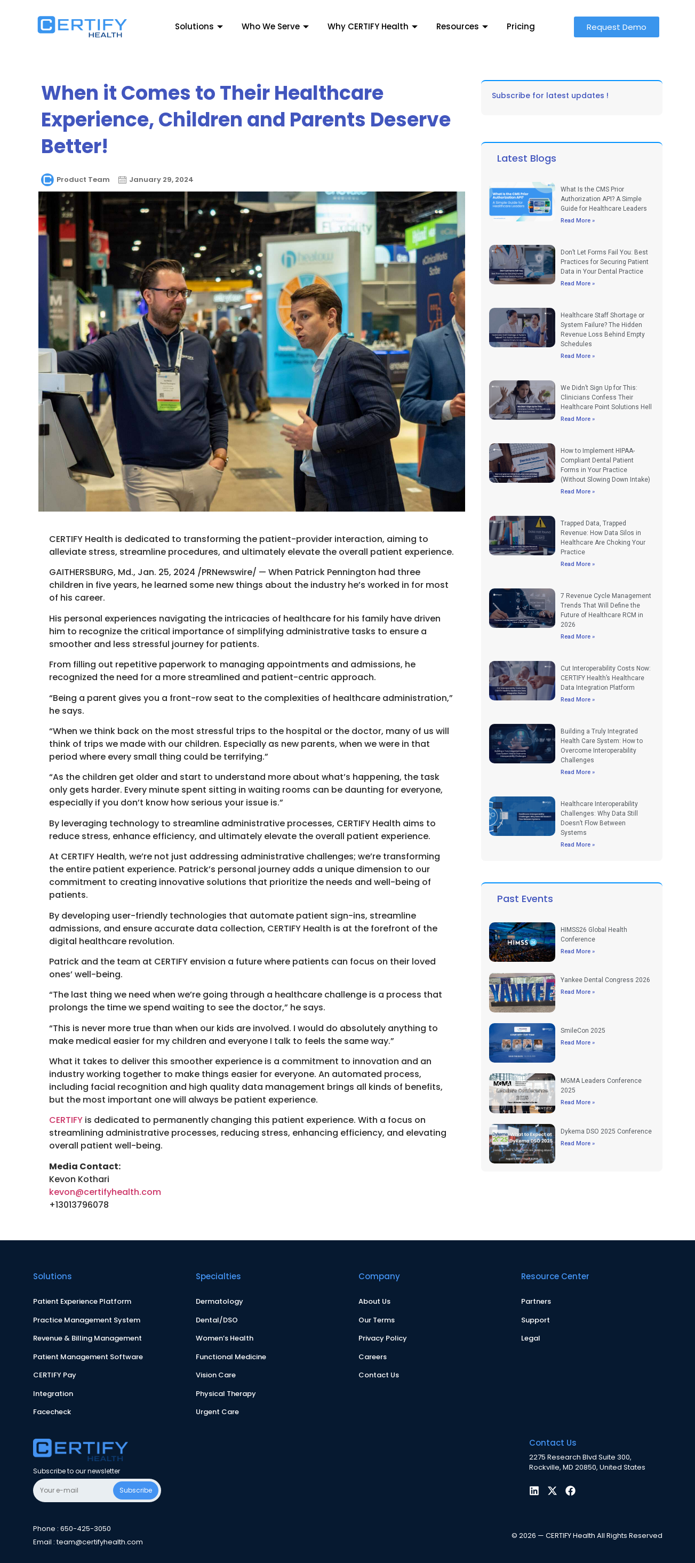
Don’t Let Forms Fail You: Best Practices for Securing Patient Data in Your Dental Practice (605, 262)
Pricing (521, 26)
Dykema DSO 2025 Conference (606, 1131)
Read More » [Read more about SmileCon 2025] (578, 1042)
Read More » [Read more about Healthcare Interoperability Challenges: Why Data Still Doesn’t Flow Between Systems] (578, 844)
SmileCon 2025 (583, 1030)
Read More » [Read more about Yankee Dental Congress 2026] (578, 991)
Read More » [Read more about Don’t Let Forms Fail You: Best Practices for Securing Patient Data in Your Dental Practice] (578, 283)
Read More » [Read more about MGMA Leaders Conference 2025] (578, 1102)
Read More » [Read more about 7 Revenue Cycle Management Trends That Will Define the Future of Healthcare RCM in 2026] (578, 636)
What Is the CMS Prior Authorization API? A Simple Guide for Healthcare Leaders (604, 199)
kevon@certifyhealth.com (105, 1192)
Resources (463, 26)
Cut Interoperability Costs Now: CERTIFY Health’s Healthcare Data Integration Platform (606, 678)
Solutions (200, 26)
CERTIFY (66, 1120)
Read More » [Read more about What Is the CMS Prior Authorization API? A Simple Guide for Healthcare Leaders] (578, 220)
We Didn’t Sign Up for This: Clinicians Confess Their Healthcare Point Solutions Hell (606, 397)
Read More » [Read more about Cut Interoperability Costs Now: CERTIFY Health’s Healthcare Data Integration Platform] (578, 699)
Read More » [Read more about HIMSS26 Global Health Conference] (578, 951)
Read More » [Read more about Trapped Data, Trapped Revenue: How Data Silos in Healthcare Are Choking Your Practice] (578, 564)
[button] (616, 27)
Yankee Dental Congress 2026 (605, 980)
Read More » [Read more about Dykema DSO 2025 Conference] (578, 1143)
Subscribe (135, 1490)
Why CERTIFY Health (373, 26)
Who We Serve (276, 26)
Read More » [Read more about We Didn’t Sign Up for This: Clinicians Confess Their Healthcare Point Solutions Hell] (578, 419)
